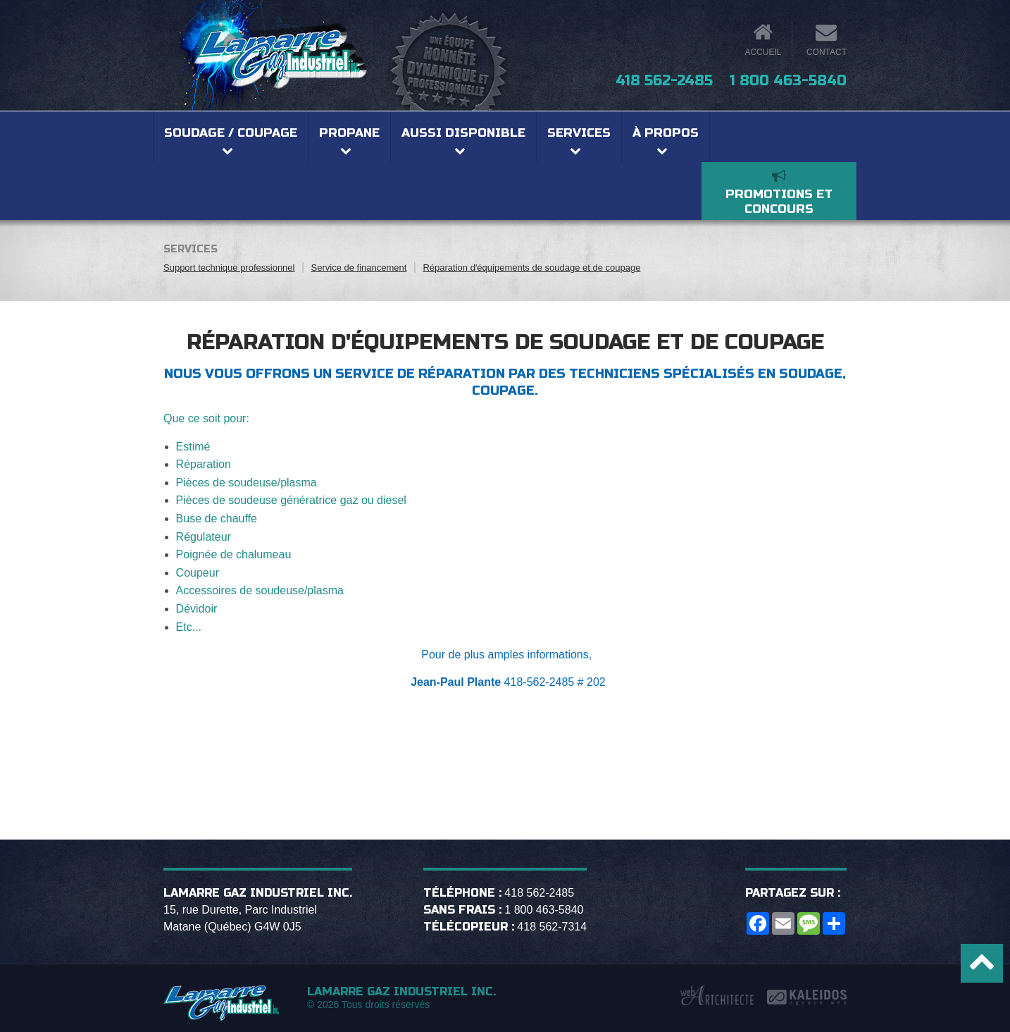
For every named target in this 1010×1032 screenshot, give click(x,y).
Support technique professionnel (228, 267)
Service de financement (359, 267)
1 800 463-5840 (788, 81)
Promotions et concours (779, 201)
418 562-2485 (664, 81)
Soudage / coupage (230, 132)
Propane (349, 132)
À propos (665, 132)
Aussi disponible (463, 132)
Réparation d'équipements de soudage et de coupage (531, 267)
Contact (826, 52)
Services (579, 132)
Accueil (762, 52)
